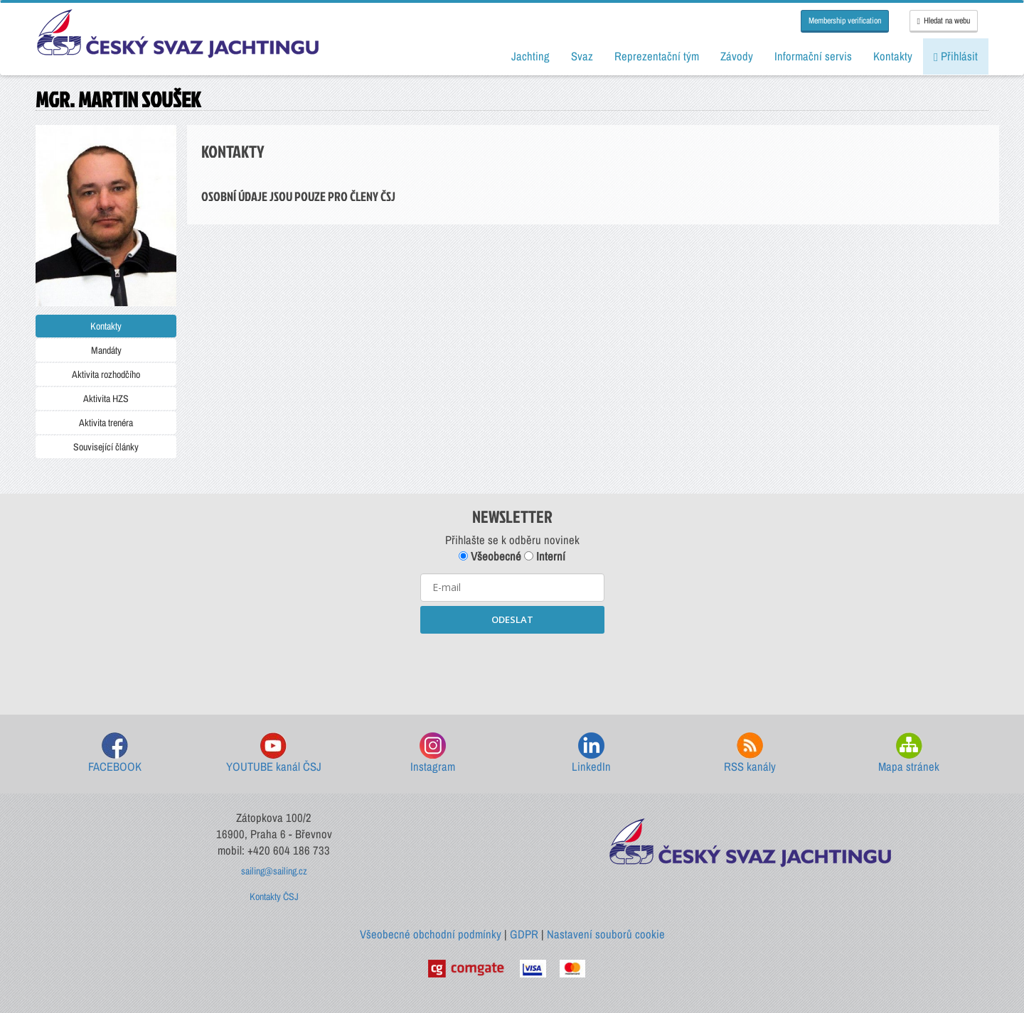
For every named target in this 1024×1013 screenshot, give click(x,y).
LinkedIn (591, 753)
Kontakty (106, 326)
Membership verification (845, 20)
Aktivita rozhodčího (106, 374)
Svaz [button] (582, 56)
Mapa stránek (908, 753)
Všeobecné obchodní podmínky (430, 934)
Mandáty (106, 350)
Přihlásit (956, 56)
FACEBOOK (115, 753)
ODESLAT (512, 619)
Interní (544, 556)
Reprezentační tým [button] (656, 56)
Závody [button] (736, 56)
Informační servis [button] (813, 56)
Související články (106, 446)
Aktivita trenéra (106, 422)
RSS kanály (750, 753)
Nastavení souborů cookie (606, 934)
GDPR (524, 934)
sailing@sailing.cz (274, 871)
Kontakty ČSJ (274, 896)
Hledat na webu (943, 20)
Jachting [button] (530, 56)
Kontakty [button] (892, 56)
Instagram (432, 753)
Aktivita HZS (106, 398)
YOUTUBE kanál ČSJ (273, 753)
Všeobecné (490, 556)
